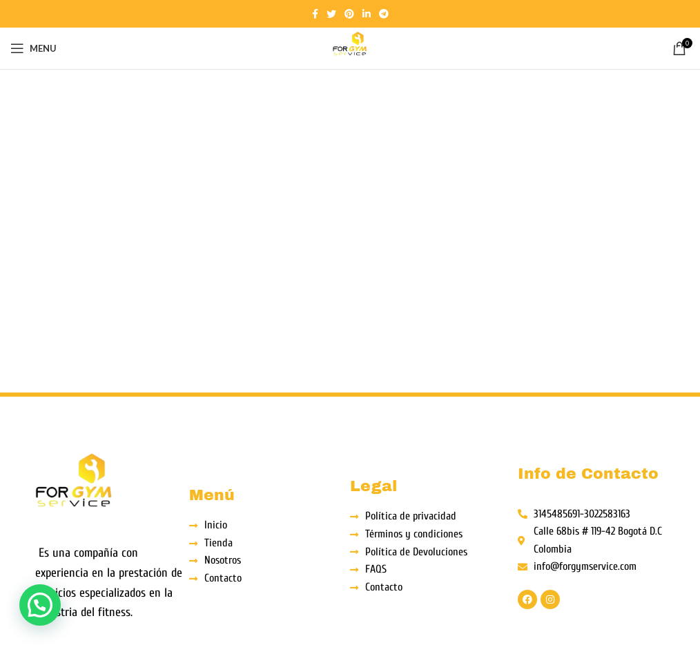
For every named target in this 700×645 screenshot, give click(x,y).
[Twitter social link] (331, 14)
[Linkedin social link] (366, 14)
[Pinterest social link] (349, 14)
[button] (40, 605)
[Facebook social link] (315, 14)
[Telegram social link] (384, 14)
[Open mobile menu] (33, 48)
